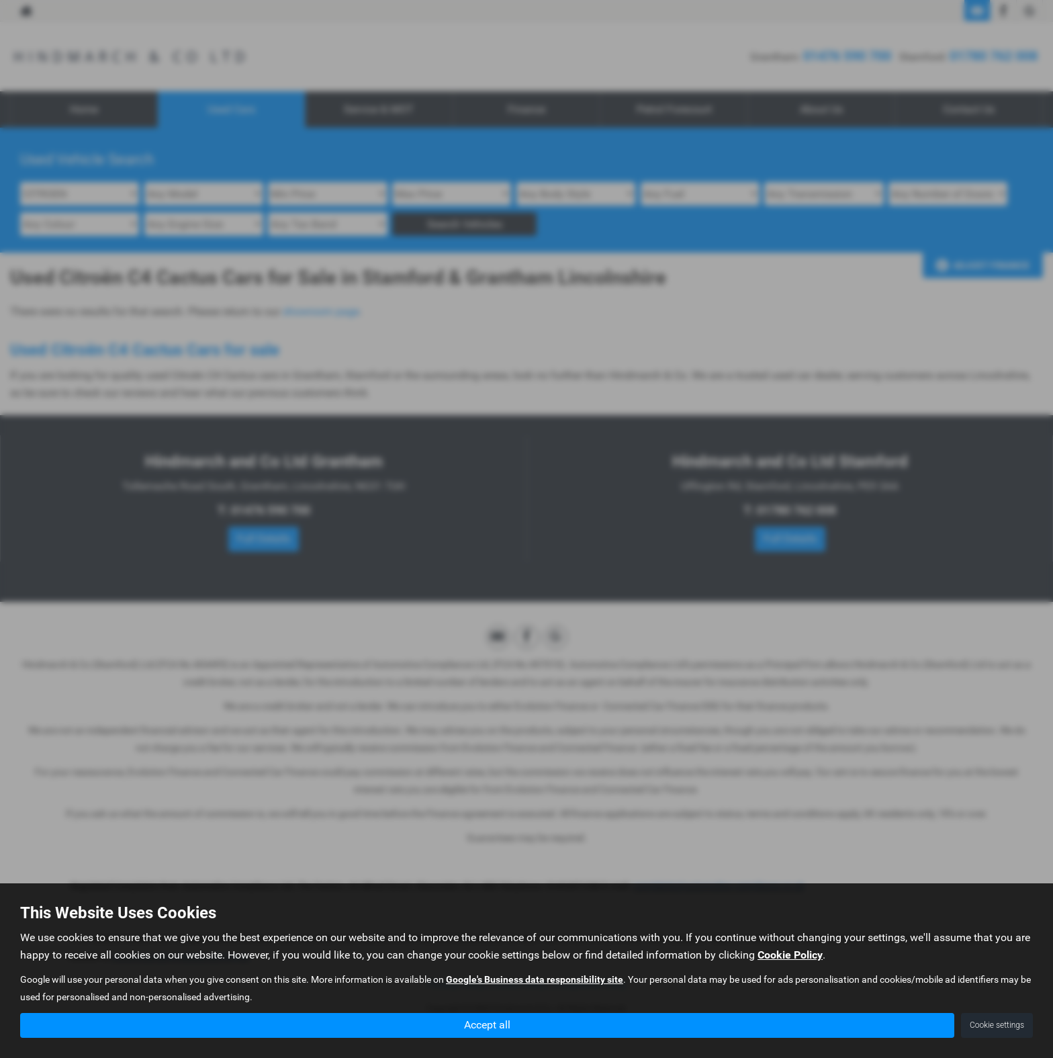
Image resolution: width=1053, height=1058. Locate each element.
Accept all (487, 1024)
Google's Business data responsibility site (534, 980)
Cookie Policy (790, 955)
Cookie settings (997, 1025)
